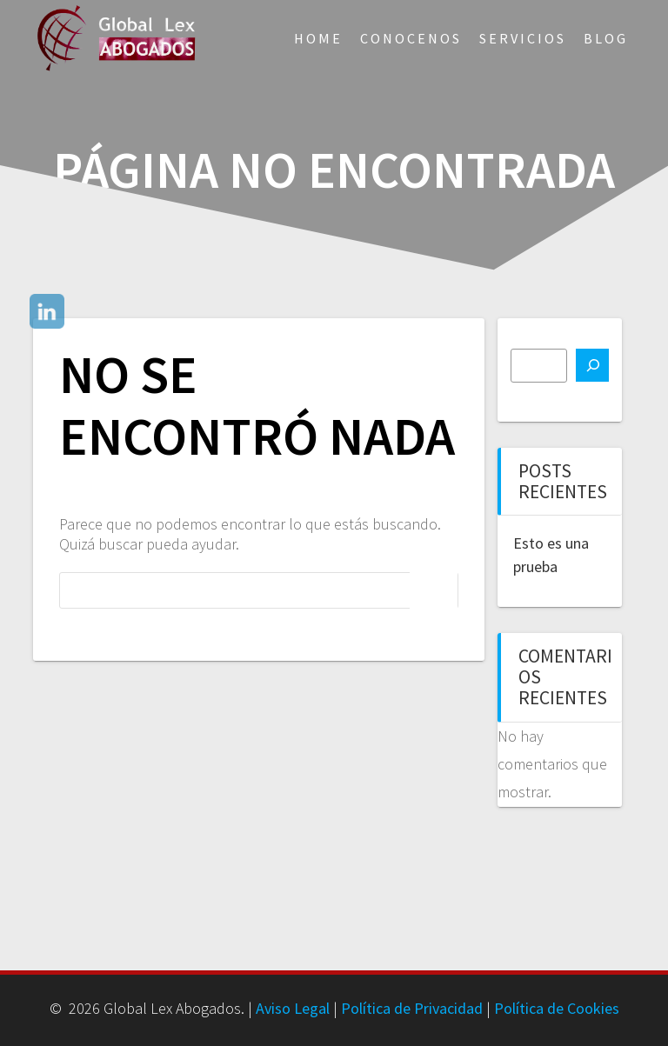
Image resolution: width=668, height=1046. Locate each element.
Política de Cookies (556, 1008)
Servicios (522, 38)
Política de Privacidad (412, 1008)
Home (318, 38)
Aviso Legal (293, 1008)
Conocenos (411, 38)
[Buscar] (592, 365)
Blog (606, 38)
